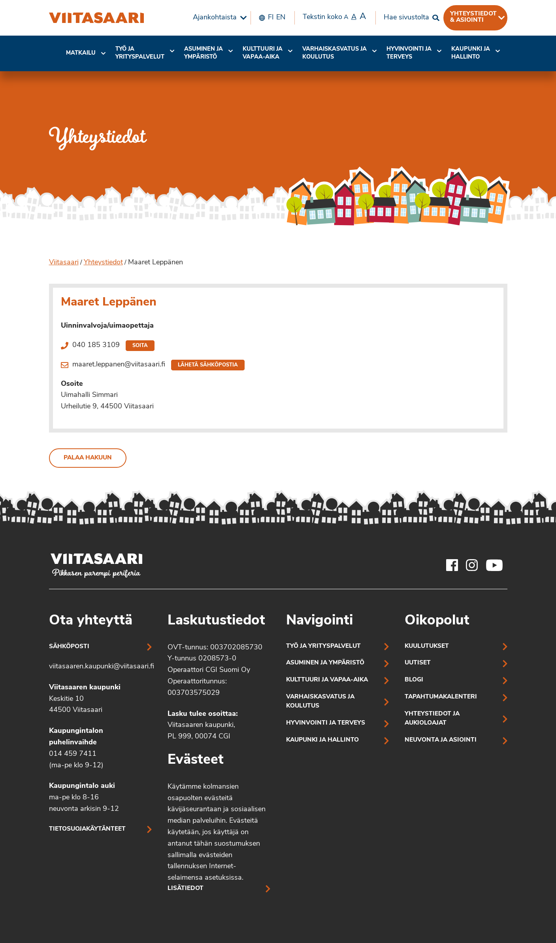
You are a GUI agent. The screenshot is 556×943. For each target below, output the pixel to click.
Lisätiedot (186, 889)
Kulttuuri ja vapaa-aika (263, 53)
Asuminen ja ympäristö (203, 53)
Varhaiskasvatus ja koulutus (334, 53)
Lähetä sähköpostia (208, 365)
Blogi (414, 680)
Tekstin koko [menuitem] (334, 17)
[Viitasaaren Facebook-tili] (452, 565)
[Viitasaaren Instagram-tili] (472, 565)
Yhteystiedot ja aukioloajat (432, 718)
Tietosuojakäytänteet (87, 829)
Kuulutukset (427, 646)
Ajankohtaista (215, 17)
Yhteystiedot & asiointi (473, 17)
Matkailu (81, 53)
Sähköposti (69, 647)
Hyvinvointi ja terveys (325, 723)
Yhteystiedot (103, 262)
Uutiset (418, 663)
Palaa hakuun (88, 458)
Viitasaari (64, 262)
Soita (140, 345)
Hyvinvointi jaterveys (409, 53)
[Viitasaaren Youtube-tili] (494, 565)
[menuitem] (218, 18)
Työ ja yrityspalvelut (139, 53)
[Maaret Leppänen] (96, 17)
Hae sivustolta (406, 17)
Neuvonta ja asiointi (441, 740)
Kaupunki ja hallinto (470, 53)
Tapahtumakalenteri (441, 697)
